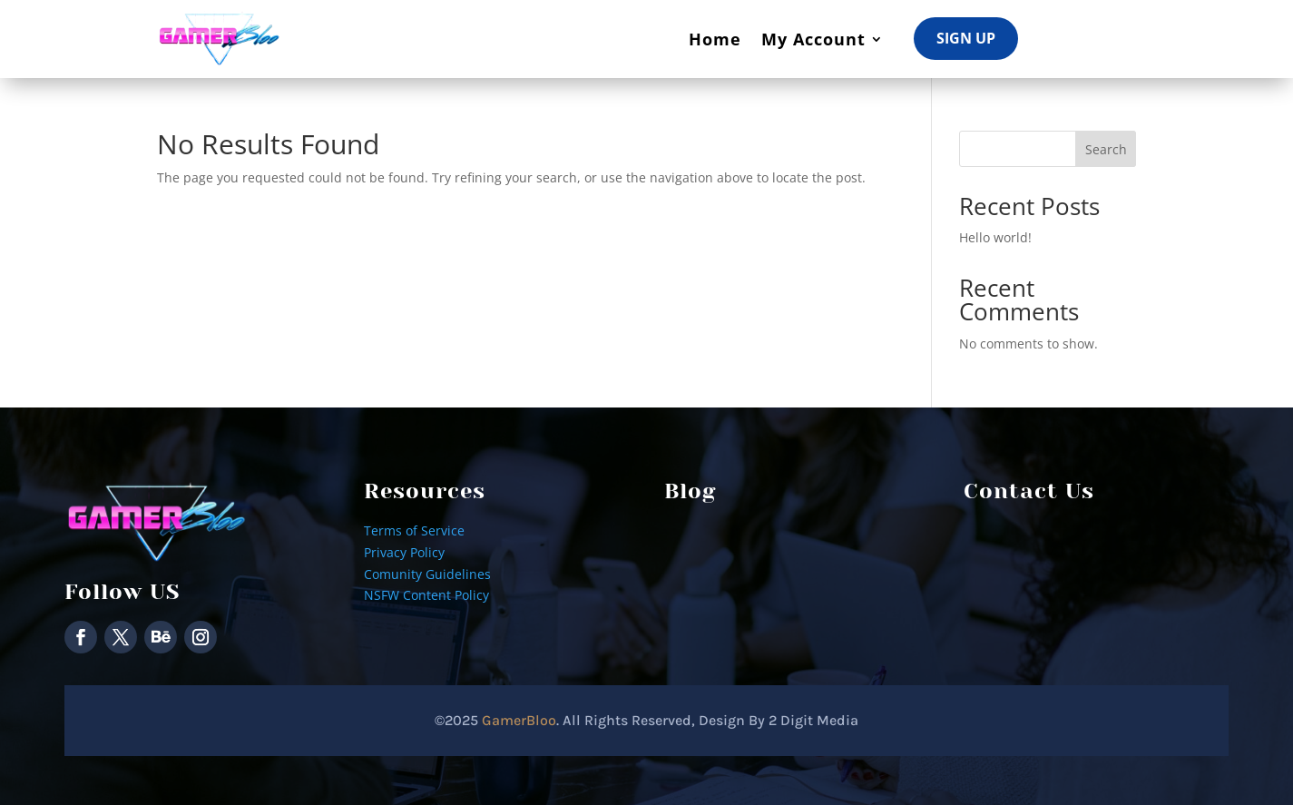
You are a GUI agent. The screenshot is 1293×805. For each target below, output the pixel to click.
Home (715, 39)
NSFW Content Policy (426, 595)
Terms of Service (414, 530)
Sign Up (965, 38)
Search (1106, 149)
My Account (813, 39)
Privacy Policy (404, 552)
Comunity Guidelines (427, 574)
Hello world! (995, 237)
